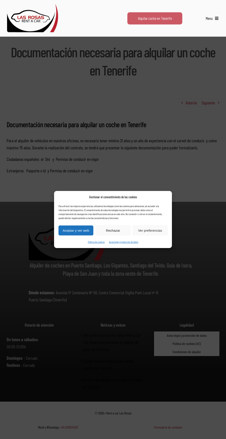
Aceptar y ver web (76, 230)
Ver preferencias (150, 230)
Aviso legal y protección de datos (123, 241)
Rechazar (113, 230)
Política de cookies (96, 241)
